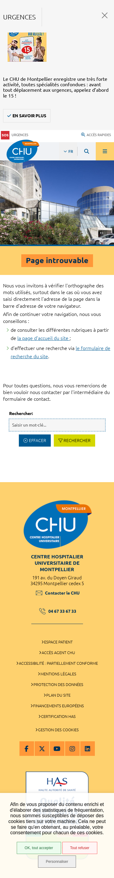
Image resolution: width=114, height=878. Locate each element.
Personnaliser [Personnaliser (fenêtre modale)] (57, 861)
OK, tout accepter (39, 848)
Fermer (105, 15)
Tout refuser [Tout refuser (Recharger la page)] (79, 848)
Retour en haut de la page (105, 479)
